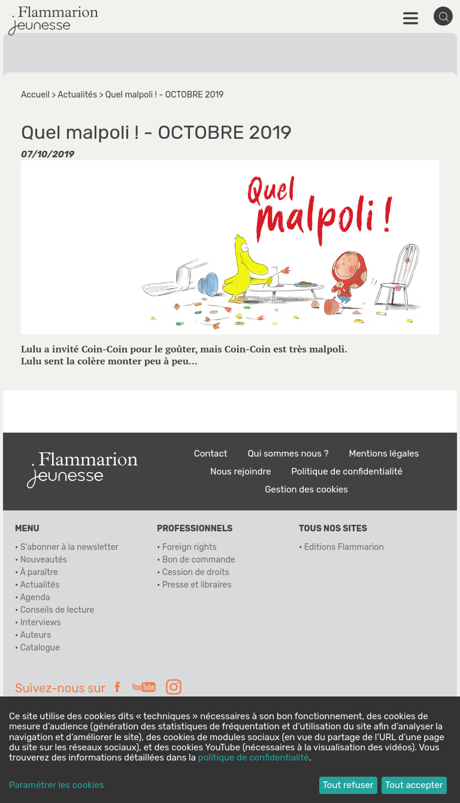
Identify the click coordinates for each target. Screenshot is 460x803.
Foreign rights (189, 547)
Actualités (77, 95)
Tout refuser (348, 785)
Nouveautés (43, 560)
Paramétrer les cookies (56, 785)
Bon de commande (198, 560)
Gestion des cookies (306, 489)
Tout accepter (414, 785)
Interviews (40, 623)
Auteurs (35, 635)
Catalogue (40, 648)
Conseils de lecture (57, 610)
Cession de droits (195, 572)
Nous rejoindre (240, 471)
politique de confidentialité (253, 757)
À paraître (39, 572)
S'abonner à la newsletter (69, 547)
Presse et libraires (197, 585)
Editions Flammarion (344, 547)
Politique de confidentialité (346, 471)
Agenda (35, 597)
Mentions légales (384, 453)
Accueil (35, 95)
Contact (211, 453)
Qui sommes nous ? (287, 453)
